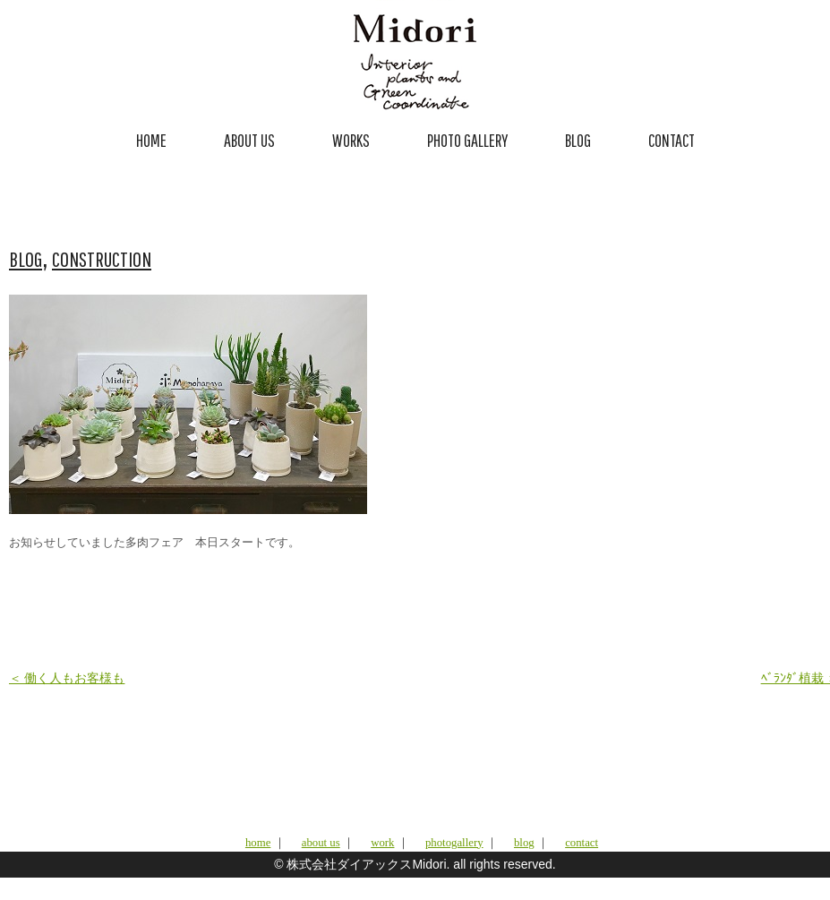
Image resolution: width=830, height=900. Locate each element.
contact (581, 842)
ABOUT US (249, 140)
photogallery (454, 842)
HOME (151, 140)
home (257, 842)
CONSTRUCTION (101, 258)
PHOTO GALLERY (467, 140)
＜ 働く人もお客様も (66, 678)
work (382, 842)
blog (524, 842)
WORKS (351, 140)
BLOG (578, 140)
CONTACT (671, 140)
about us (321, 842)
